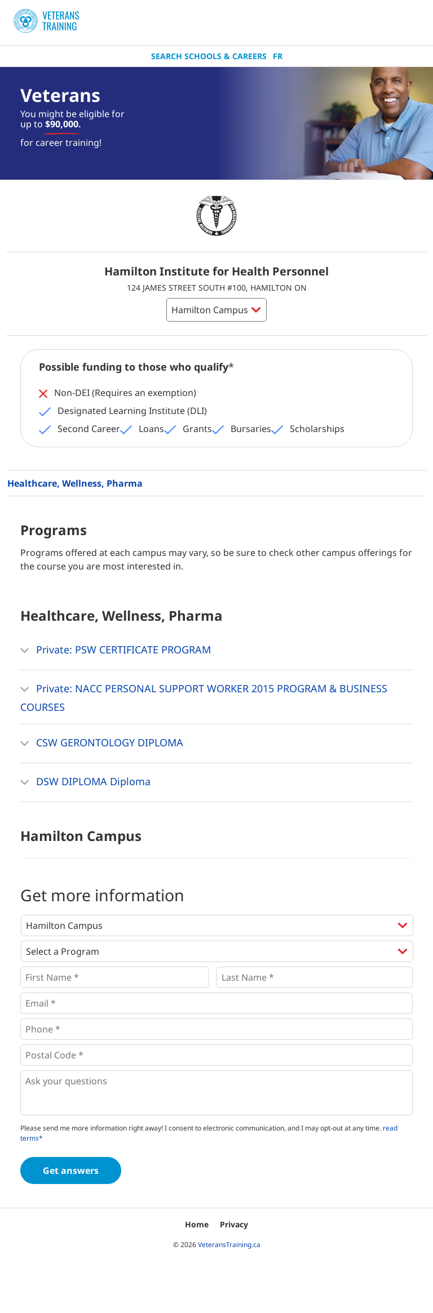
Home (197, 1224)
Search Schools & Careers (209, 56)
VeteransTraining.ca (229, 1244)
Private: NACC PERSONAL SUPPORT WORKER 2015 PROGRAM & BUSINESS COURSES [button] (203, 696)
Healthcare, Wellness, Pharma (75, 483)
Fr (277, 56)
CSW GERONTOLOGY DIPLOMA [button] (101, 743)
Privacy (234, 1224)
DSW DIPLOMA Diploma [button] (85, 782)
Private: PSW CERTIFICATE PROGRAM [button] (115, 650)
